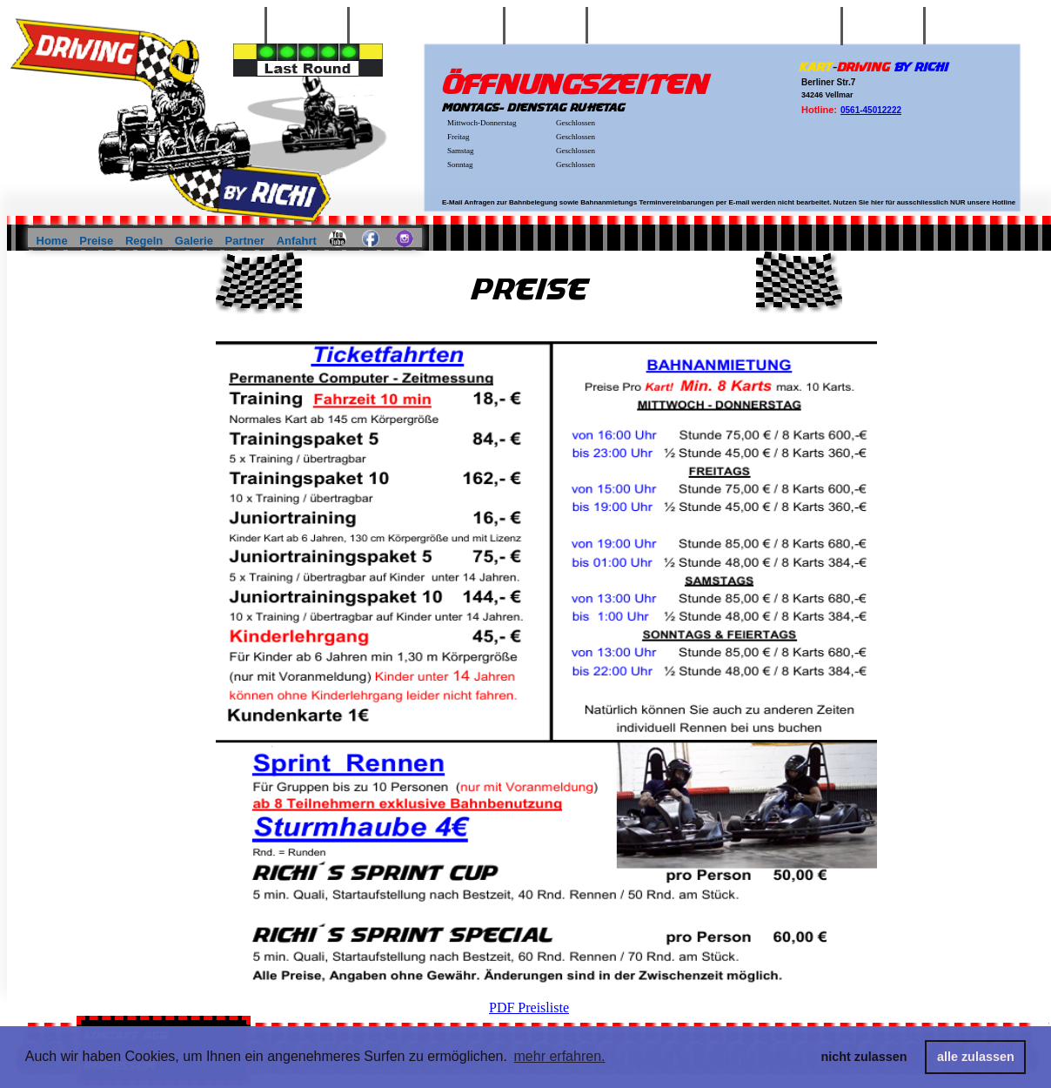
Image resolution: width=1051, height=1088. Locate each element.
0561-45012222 (870, 110)
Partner (246, 240)
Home (54, 240)
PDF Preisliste (529, 1007)
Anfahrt (298, 240)
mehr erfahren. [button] (560, 1056)
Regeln (145, 240)
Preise (98, 240)
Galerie (196, 240)
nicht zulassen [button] (864, 1057)
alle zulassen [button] (975, 1057)
